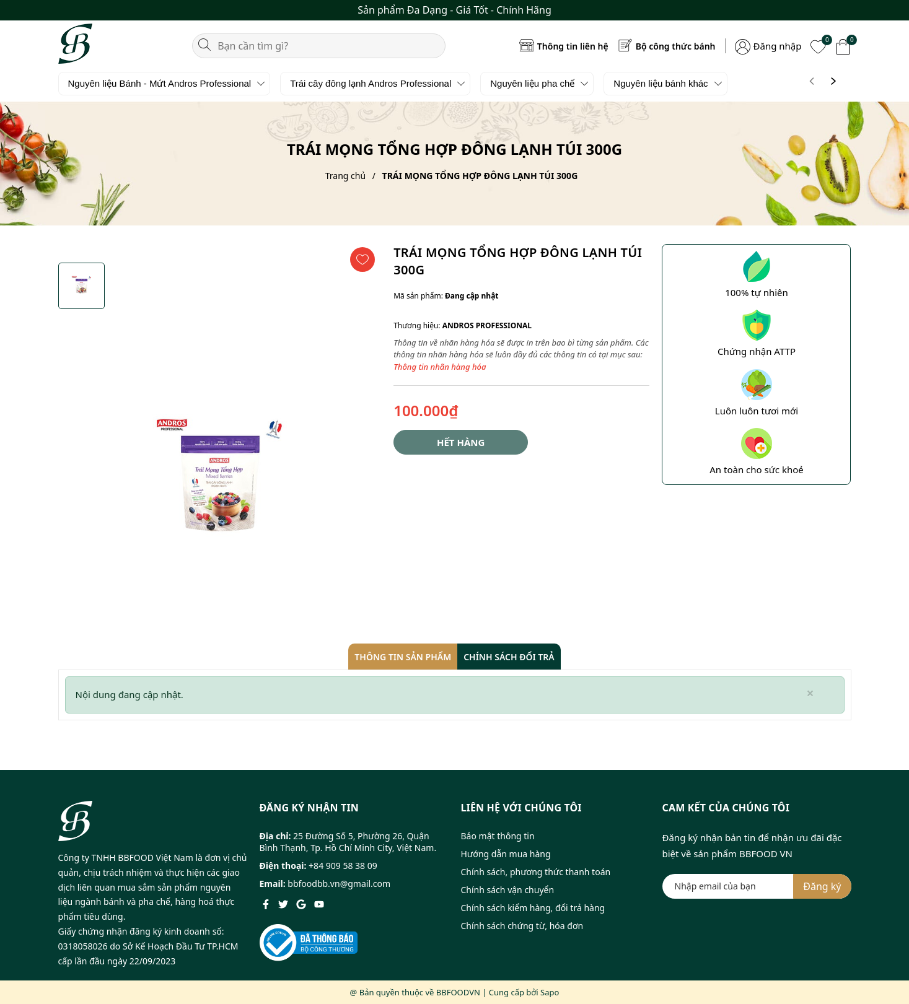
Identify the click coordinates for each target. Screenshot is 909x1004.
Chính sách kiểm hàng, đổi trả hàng (533, 908)
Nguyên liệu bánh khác (660, 83)
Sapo (549, 992)
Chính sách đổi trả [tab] (508, 657)
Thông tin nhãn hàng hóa (439, 366)
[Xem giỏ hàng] (843, 45)
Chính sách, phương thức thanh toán (536, 872)
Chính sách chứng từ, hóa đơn (522, 926)
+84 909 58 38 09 (343, 865)
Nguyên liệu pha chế (532, 83)
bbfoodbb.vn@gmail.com (339, 883)
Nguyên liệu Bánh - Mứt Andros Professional (160, 83)
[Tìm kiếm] (204, 43)
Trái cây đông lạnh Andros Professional (370, 83)
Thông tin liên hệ (572, 46)
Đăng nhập (777, 46)
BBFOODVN (458, 992)
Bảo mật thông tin (498, 836)
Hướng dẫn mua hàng (506, 854)
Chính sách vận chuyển (508, 890)
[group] (220, 482)
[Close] (810, 693)
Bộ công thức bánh (676, 46)
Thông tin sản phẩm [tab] (402, 657)
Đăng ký (822, 886)
